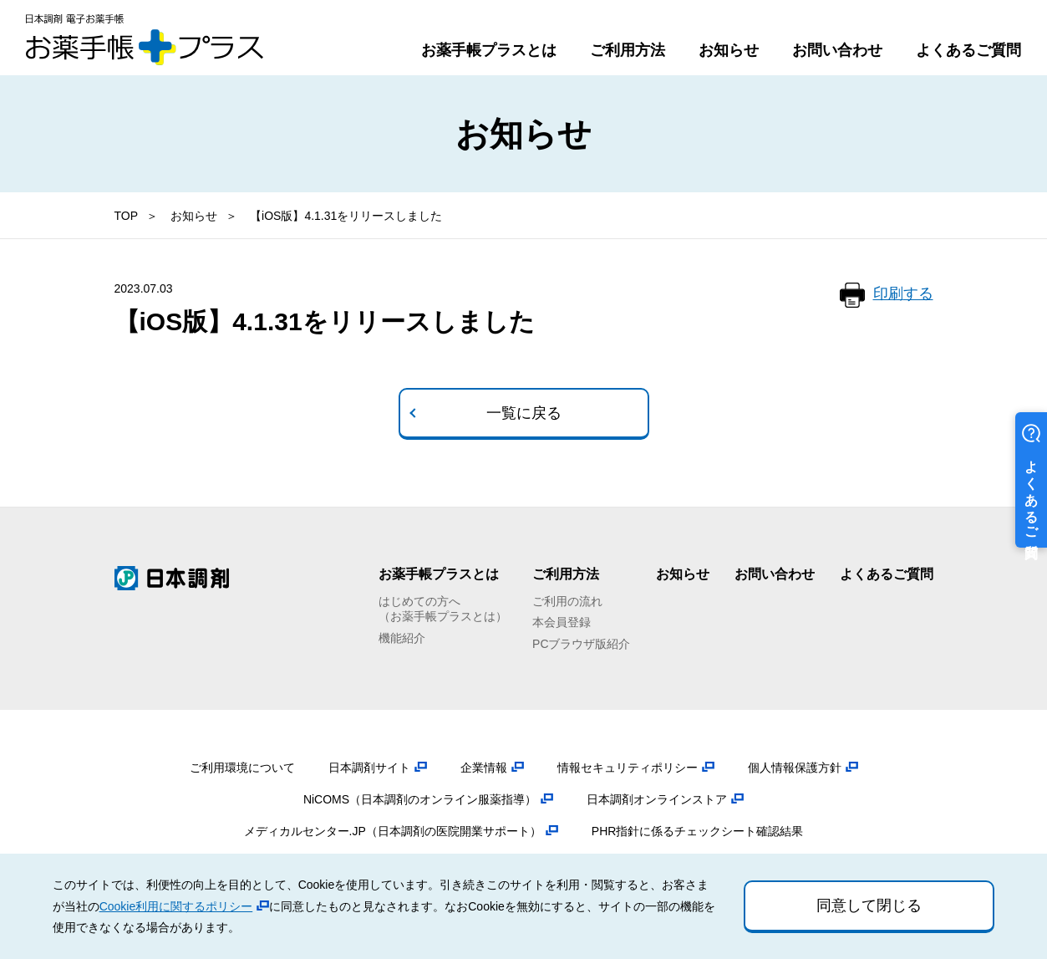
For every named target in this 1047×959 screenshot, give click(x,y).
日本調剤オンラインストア (657, 799)
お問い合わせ (837, 50)
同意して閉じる (869, 905)
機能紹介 (402, 638)
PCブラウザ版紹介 (581, 643)
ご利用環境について (242, 767)
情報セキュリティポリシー (627, 767)
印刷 (903, 294)
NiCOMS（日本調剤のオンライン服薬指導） (419, 799)
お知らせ (729, 50)
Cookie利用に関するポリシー (176, 906)
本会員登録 (561, 622)
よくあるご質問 (968, 50)
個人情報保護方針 (794, 767)
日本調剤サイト (369, 767)
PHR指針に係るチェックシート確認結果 (698, 831)
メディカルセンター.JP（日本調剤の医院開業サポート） (392, 831)
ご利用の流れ (567, 601)
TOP (126, 215)
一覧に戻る (524, 413)
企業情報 (483, 767)
